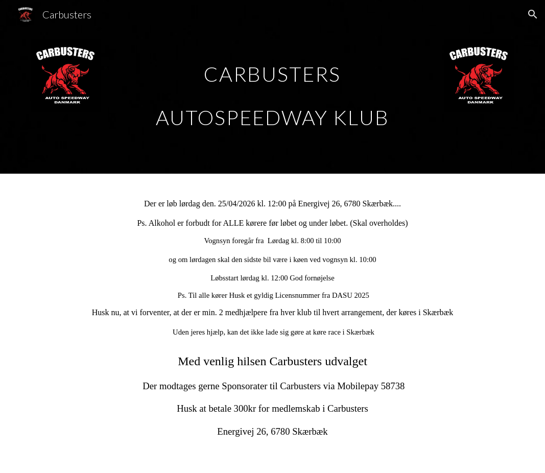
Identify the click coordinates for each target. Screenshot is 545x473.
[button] (532, 14)
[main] (272, 87)
